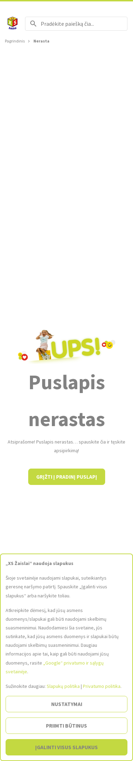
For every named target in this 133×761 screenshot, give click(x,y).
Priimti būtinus (66, 725)
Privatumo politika (101, 686)
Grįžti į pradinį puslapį (66, 476)
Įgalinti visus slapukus (66, 747)
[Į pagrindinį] (12, 24)
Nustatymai (66, 704)
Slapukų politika (63, 686)
